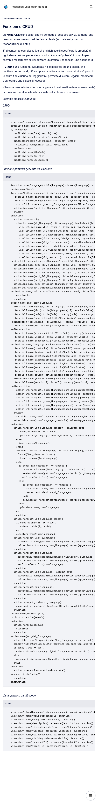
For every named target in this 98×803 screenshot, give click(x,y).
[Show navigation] (90, 795)
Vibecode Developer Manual (29, 6)
